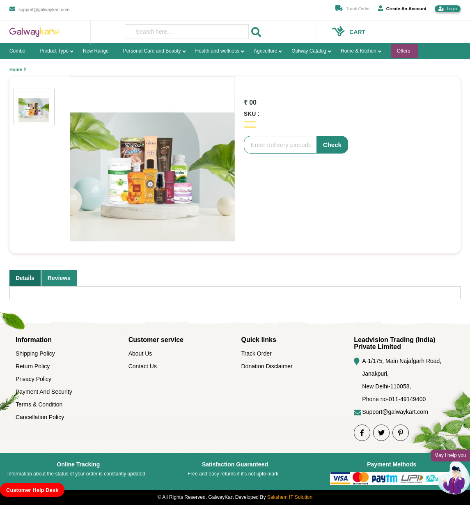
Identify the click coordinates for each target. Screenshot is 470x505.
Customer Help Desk (32, 490)
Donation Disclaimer (267, 366)
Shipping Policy (35, 353)
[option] (152, 158)
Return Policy (33, 366)
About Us (140, 353)
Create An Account (402, 8)
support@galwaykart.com (43, 9)
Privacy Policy (33, 379)
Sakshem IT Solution (290, 497)
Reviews (59, 278)
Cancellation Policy (40, 417)
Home (15, 69)
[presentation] (187, 31)
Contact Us (142, 366)
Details (25, 278)
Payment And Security (44, 391)
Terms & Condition (39, 404)
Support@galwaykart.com (395, 412)
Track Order (358, 8)
